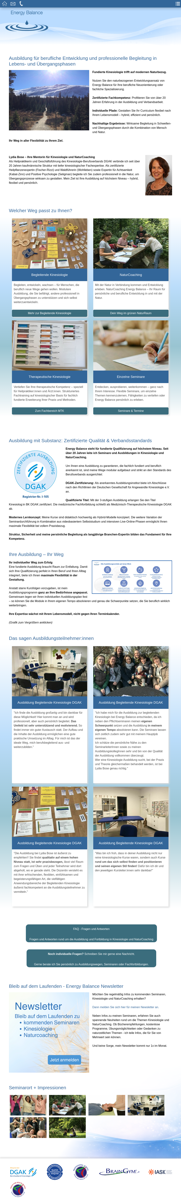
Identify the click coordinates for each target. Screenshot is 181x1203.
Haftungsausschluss (68, 1197)
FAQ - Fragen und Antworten (91, 915)
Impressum (97, 1197)
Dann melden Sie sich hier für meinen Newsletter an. (125, 993)
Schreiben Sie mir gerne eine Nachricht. (91, 940)
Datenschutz (119, 1197)
